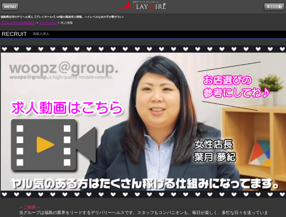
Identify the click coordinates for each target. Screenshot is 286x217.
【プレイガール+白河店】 (18, 22)
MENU (10, 7)
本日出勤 (274, 7)
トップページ (48, 22)
